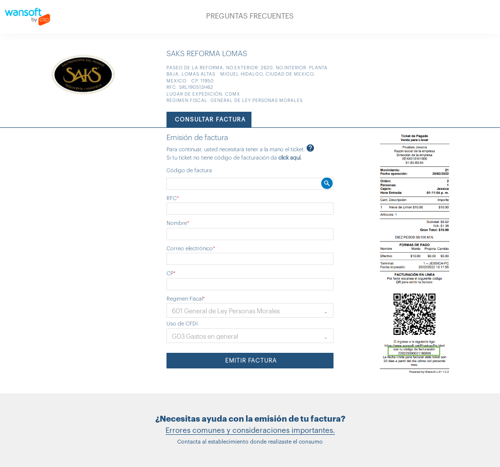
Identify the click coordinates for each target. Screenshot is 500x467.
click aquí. (290, 158)
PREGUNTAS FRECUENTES (249, 16)
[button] (250, 310)
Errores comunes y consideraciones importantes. (250, 430)
